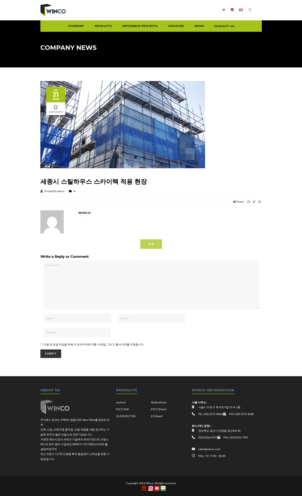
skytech (121, 402)
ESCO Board (158, 409)
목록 (151, 244)
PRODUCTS (100, 26)
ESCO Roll (122, 409)
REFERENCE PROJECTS (139, 26)
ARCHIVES (177, 26)
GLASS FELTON (125, 416)
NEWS (201, 26)
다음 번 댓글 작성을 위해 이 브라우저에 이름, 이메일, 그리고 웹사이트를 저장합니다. (94, 344)
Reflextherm (158, 402)
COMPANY (71, 26)
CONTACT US (228, 26)
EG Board (157, 416)
